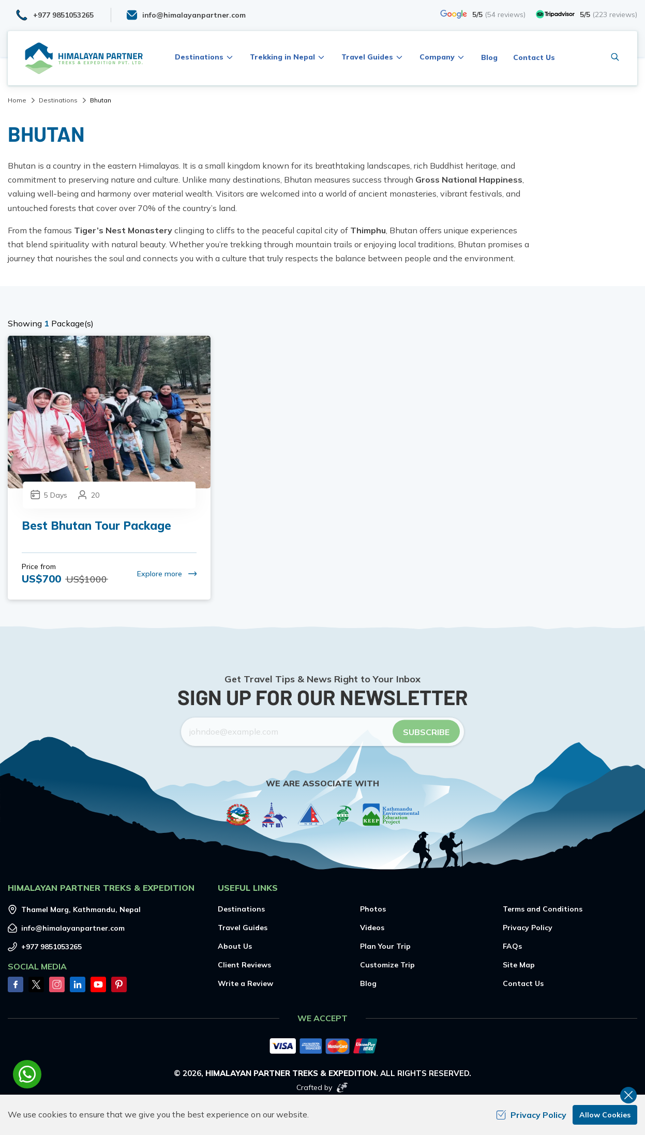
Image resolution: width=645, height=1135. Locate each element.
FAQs (512, 946)
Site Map (519, 964)
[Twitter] (36, 984)
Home (17, 100)
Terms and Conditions (542, 909)
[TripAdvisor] (586, 14)
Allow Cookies (605, 1114)
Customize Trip (387, 964)
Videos (372, 927)
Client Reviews (244, 964)
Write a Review (245, 983)
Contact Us (534, 57)
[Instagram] (57, 984)
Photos (373, 909)
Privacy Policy (527, 927)
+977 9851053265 (51, 946)
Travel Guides (242, 927)
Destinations (58, 100)
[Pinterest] (119, 984)
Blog (489, 57)
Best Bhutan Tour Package (96, 525)
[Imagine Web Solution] (342, 1087)
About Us (235, 946)
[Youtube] (98, 984)
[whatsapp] (27, 1074)
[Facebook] (15, 984)
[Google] (483, 14)
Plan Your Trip (385, 946)
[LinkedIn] (77, 984)
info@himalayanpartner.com (73, 928)
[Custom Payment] (322, 1047)
